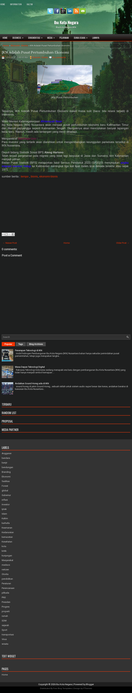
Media (52, 36)
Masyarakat (7, 560)
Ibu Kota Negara (66, 22)
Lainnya (95, 37)
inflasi (5, 500)
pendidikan (7, 579)
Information (16, 4)
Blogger (90, 684)
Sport (4, 630)
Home (2, 4)
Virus (4, 639)
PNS (4, 597)
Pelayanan (64, 37)
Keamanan (7, 527)
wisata (5, 644)
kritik (4, 551)
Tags (20, 344)
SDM (4, 620)
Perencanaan (8, 588)
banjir (4, 462)
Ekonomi (15, 45)
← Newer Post (10, 243)
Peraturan (6, 583)
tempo (24, 176)
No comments (59, 57)
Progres (5, 606)
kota (4, 546)
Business (19, 36)
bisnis (34, 176)
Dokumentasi (36, 36)
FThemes (87, 688)
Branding (6, 472)
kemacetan (7, 537)
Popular (8, 344)
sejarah (5, 625)
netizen (5, 569)
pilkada (5, 592)
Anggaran (7, 453)
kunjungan (7, 555)
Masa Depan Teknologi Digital (30, 367)
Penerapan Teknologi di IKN (28, 350)
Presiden (6, 602)
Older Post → (122, 243)
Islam (4, 513)
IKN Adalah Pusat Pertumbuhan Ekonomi (35, 52)
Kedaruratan (8, 532)
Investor (6, 504)
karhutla (6, 523)
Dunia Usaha (82, 36)
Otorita (24, 45)
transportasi (8, 634)
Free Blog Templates (62, 688)
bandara (6, 458)
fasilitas (6, 481)
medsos (6, 565)
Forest (5, 486)
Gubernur (6, 495)
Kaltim (30, 4)
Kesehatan (7, 541)
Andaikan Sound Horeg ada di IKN (32, 383)
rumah (5, 616)
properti (6, 611)
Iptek (4, 509)
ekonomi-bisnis (48, 176)
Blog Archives (36, 344)
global (5, 490)
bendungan (7, 467)
